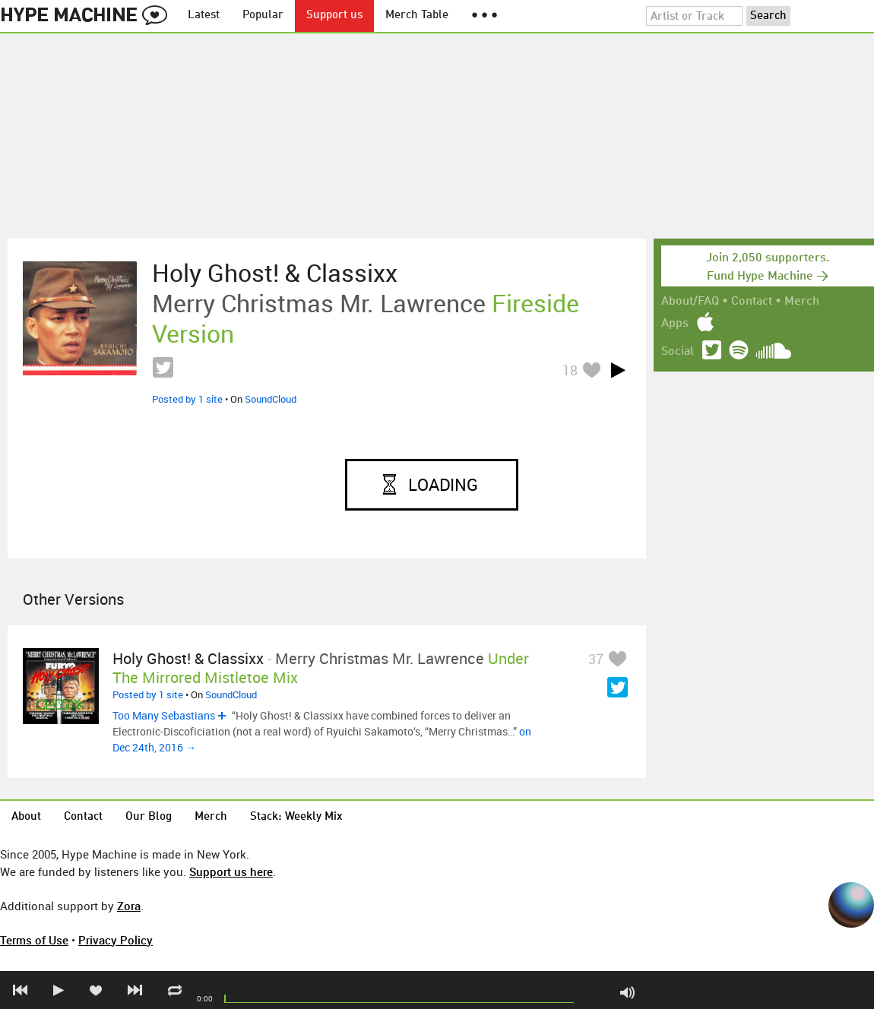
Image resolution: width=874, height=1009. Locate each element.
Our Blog (148, 817)
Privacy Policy (115, 939)
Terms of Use (34, 939)
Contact (751, 302)
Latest (204, 15)
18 (570, 370)
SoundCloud (270, 399)
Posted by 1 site (187, 399)
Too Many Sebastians (163, 715)
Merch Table (416, 15)
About (26, 817)
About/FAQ (690, 302)
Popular (262, 15)
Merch (801, 302)
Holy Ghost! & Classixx (274, 273)
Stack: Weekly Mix (296, 817)
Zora (129, 905)
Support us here (231, 871)
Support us (334, 15)
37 (595, 659)
